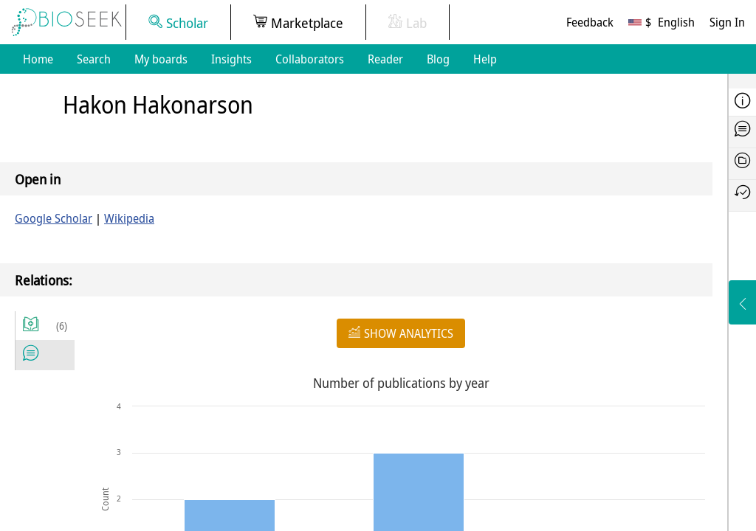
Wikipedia (129, 218)
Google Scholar (53, 218)
